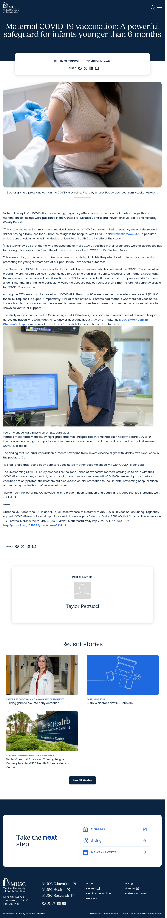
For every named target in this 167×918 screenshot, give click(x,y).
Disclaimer (95, 913)
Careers (93, 888)
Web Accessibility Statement (146, 913)
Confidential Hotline (98, 893)
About (90, 883)
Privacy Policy (111, 913)
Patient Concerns (135, 893)
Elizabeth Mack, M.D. (126, 234)
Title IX (124, 913)
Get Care (91, 898)
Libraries (132, 888)
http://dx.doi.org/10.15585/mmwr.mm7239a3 (34, 525)
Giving (129, 883)
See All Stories (82, 780)
